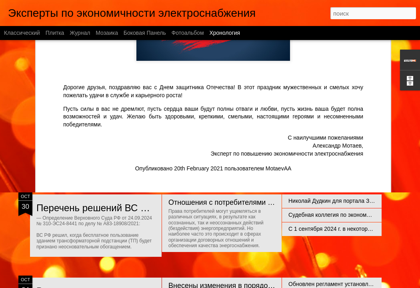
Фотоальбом (188, 33)
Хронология (224, 33)
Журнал (80, 33)
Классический (22, 33)
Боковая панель (145, 33)
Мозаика (107, 33)
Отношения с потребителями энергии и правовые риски (262, 202)
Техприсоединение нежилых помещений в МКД (350, 129)
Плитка (55, 33)
